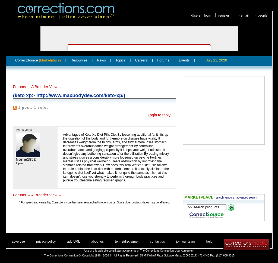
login (207, 15)
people (262, 15)
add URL (73, 241)
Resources (79, 60)
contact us (157, 241)
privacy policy (46, 241)
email (245, 15)
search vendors (225, 197)
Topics (120, 60)
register (223, 15)
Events (184, 60)
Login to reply (159, 115)
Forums (163, 60)
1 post (20, 163)
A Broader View (44, 87)
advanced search (246, 197)
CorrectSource (38, 60)
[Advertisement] (223, 110)
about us (97, 241)
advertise (18, 241)
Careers (141, 60)
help (209, 241)
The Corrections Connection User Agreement (167, 250)
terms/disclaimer (127, 241)
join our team (185, 241)
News (101, 60)
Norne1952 (26, 159)
